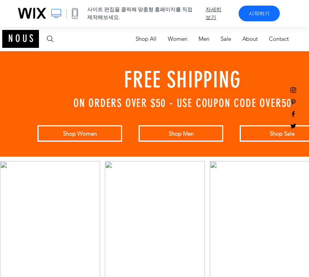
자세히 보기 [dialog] (213, 13)
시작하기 (259, 13)
